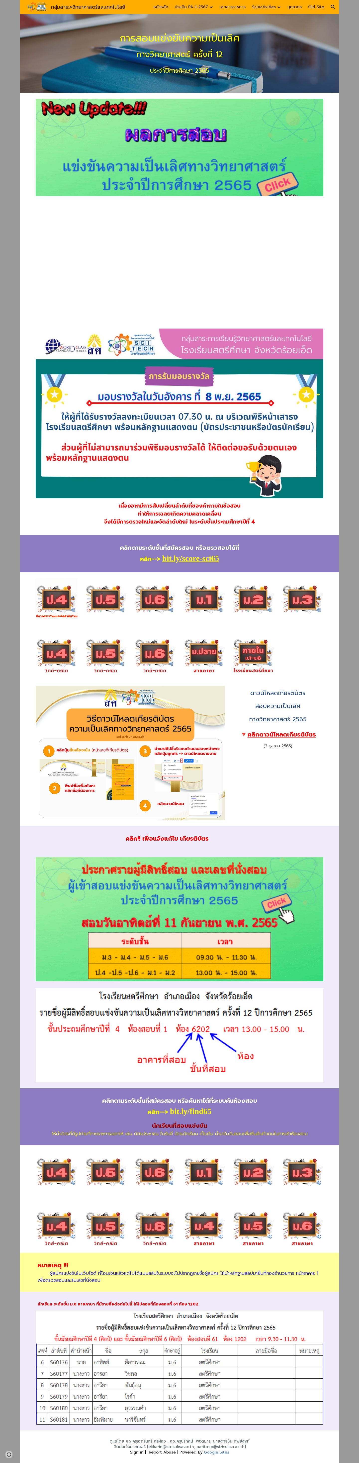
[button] (333, 7)
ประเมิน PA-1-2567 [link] (191, 7)
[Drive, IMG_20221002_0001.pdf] (179, 262)
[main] (179, 53)
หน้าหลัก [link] (161, 7)
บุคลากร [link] (294, 7)
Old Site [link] (316, 7)
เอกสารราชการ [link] (233, 7)
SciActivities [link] (264, 7)
